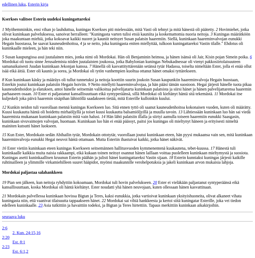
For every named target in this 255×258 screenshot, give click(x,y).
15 (4, 135)
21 (4, 196)
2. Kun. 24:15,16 (26, 233)
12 (4, 107)
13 (180, 112)
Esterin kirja (38, 4)
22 (104, 200)
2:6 (4, 228)
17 (212, 148)
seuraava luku (13, 216)
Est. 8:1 (18, 242)
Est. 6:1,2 (20, 251)
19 (4, 182)
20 (155, 182)
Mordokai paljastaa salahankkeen (32, 172)
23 (40, 205)
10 (35, 94)
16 (4, 148)
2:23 (5, 247)
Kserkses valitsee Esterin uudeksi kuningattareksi (46, 19)
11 (216, 94)
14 (103, 116)
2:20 (5, 237)
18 (171, 157)
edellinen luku (14, 4)
